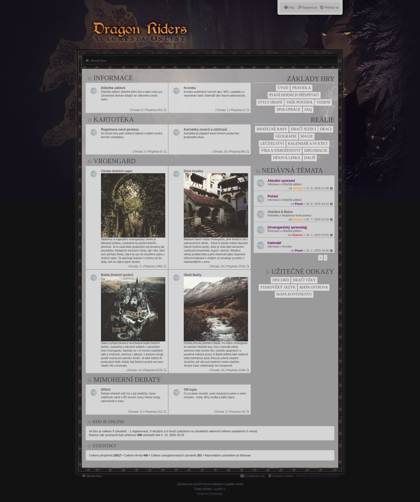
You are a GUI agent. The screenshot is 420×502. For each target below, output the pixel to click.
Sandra (298, 188)
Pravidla (301, 88)
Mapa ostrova (313, 287)
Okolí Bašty (192, 275)
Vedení (323, 102)
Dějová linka (286, 158)
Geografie (286, 136)
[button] (331, 257)
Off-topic (190, 390)
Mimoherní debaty (127, 379)
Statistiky (104, 446)
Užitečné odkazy (302, 271)
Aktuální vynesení (281, 181)
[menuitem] (329, 7)
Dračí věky (304, 280)
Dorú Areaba (193, 171)
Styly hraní (270, 102)
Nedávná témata (292, 170)
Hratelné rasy (272, 129)
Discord (280, 280)
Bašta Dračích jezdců (117, 275)
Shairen (297, 235)
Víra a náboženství (280, 151)
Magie (307, 136)
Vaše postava (299, 102)
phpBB (196, 484)
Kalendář (274, 243)
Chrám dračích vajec (116, 171)
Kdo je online (108, 421)
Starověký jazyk (278, 287)
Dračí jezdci (303, 129)
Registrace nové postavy (297, 215)
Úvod (283, 88)
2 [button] (325, 257)
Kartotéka (273, 215)
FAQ (308, 110)
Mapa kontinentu (294, 294)
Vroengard (114, 161)
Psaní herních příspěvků (294, 95)
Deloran (245, 455)
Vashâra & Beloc (280, 212)
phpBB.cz (220, 489)
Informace (273, 184)
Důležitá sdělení (292, 184)
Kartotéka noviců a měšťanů (205, 129)
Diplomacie (315, 151)
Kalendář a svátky (308, 144)
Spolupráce (288, 110)
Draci (326, 129)
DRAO (105, 390)
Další (309, 158)
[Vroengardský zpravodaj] (287, 227)
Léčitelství (272, 144)
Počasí (273, 196)
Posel (299, 203)
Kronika (287, 246)
